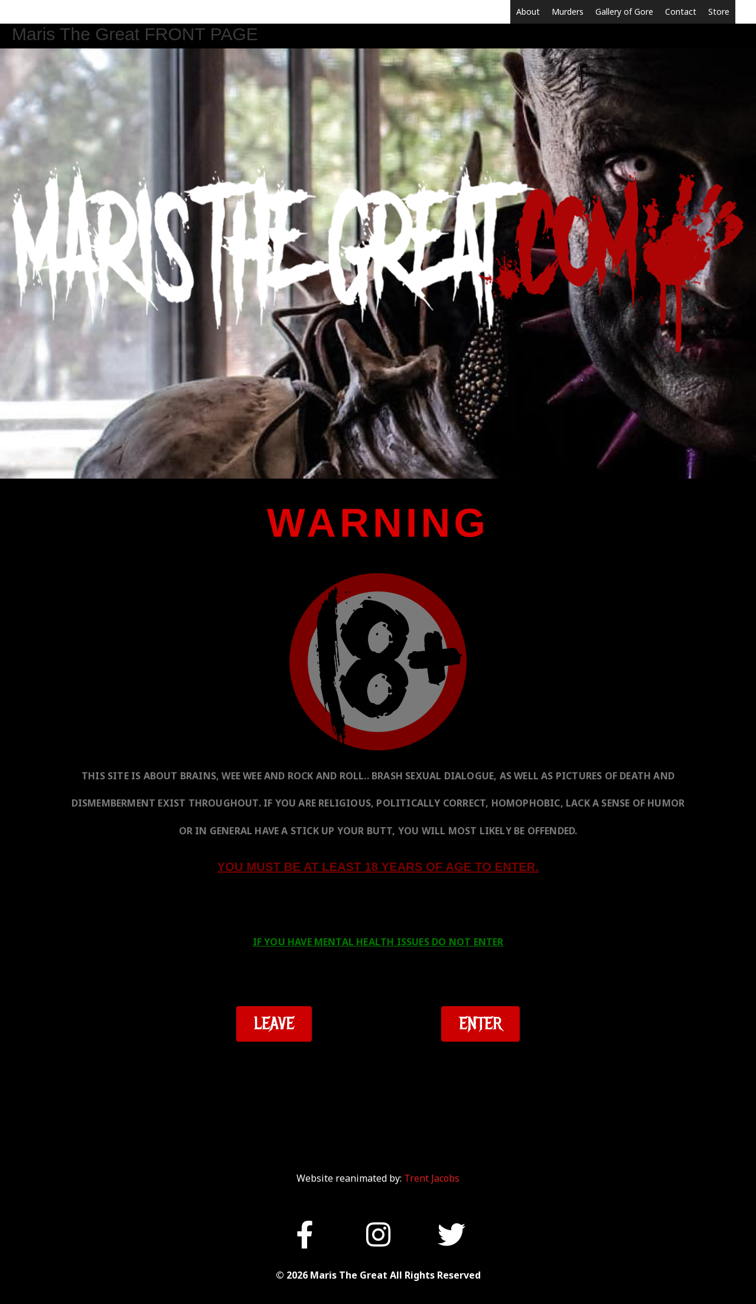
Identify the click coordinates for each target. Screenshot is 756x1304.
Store (718, 11)
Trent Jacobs (432, 1178)
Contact (680, 11)
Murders (568, 11)
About (528, 11)
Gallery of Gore (624, 11)
